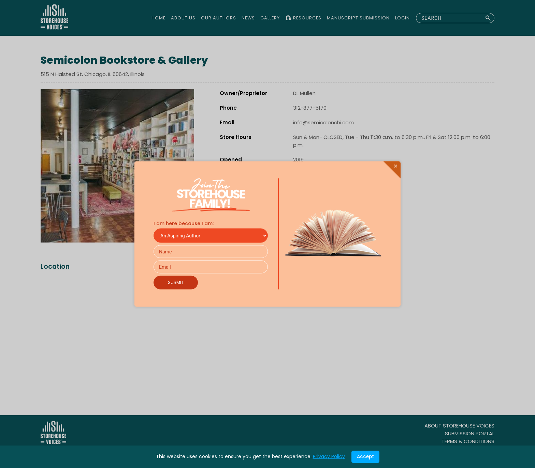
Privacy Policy (329, 456)
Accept (365, 456)
